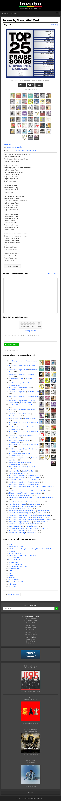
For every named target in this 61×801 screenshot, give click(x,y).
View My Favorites (30, 331)
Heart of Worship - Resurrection (18, 502)
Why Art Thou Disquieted (16, 582)
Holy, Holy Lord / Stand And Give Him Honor (22, 555)
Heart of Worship (27, 471)
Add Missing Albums (30, 634)
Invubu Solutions (9, 13)
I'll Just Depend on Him (15, 564)
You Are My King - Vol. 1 (16, 526)
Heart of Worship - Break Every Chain (20, 528)
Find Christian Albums (30, 620)
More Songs (54, 24)
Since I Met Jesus (13, 569)
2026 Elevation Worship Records (30, 691)
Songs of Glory (13, 508)
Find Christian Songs (30, 622)
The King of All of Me (15, 418)
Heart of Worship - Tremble (17, 504)
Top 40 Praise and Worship (17, 409)
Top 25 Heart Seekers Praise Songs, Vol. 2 (21, 427)
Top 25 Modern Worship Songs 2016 (20, 513)
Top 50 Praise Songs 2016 (16, 374)
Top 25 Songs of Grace (15, 361)
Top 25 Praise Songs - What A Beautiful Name (23, 519)
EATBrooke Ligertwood (30, 698)
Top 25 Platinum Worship (16, 480)
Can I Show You (13, 562)
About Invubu (30, 639)
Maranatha (11, 551)
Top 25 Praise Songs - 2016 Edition (19, 436)
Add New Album (30, 627)
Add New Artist (30, 625)
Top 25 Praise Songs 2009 (16, 482)
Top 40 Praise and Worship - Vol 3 (19, 414)
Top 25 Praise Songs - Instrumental (19, 387)
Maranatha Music (31, 361)
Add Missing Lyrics (30, 632)
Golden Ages (12, 584)
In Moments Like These (16, 547)
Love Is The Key (13, 580)
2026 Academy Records (30, 723)
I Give (10, 544)
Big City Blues (12, 586)
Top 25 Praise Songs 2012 (16, 484)
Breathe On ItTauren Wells (30, 762)
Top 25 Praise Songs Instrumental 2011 (21, 491)
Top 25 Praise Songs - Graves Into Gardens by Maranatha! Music (30, 80)
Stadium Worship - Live (15, 378)
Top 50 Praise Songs (15, 365)
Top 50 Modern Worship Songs (18, 444)
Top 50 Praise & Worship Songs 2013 (20, 462)
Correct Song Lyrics (12, 266)
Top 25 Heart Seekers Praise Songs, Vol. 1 (21, 511)
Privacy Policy (30, 641)
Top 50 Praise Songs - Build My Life (19, 522)
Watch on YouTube (52, 274)
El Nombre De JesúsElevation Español (30, 667)
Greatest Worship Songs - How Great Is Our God (23, 497)
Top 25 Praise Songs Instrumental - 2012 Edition (23, 486)
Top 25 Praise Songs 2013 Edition (19, 440)
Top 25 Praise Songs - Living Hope (19, 517)
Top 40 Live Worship (15, 405)
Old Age (11, 575)
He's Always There (14, 558)
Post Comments (11, 344)
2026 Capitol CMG (30, 786)
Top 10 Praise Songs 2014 (16, 475)
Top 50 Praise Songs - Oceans (18, 370)
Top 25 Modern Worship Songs (18, 431)
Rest (9, 573)
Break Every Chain (14, 471)
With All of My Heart (14, 553)
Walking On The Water (15, 560)
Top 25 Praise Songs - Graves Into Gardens (22, 150)
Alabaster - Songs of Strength (17, 493)
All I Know (11, 577)
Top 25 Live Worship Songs (17, 477)
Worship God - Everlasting (16, 533)
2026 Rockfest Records (30, 755)
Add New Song (30, 629)
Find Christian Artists (30, 618)
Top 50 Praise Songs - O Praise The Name (22, 449)
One (9, 473)
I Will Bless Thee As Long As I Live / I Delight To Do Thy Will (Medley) (30, 549)
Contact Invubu (30, 643)
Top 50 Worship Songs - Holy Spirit (19, 453)
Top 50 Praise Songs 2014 (16, 524)
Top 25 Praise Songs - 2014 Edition (19, 383)
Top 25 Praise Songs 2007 (16, 396)
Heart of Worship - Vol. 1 (16, 506)
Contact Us (41, 798)
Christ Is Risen (12, 495)
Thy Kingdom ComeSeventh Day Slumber (30, 730)
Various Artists (39, 528)
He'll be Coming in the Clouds (17, 566)
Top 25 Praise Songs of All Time (18, 458)
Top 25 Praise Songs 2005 (16, 392)
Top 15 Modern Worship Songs (18, 422)
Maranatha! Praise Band (16, 464)
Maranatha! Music (14, 147)
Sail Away (11, 571)
